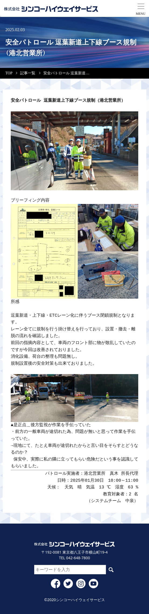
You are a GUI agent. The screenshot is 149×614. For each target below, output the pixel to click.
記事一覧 (27, 73)
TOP (8, 73)
